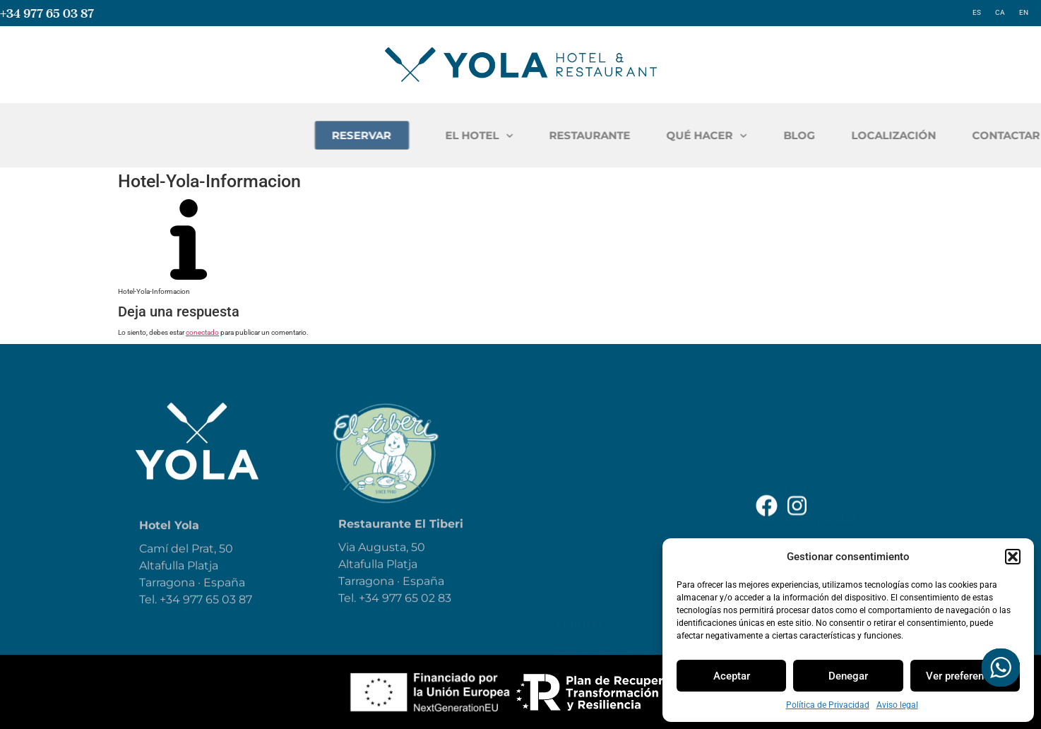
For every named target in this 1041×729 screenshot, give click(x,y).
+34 (370, 618)
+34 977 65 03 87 (47, 13)
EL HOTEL (636, 136)
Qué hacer (585, 490)
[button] (1013, 557)
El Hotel (580, 428)
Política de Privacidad (827, 705)
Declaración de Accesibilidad (821, 474)
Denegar (848, 676)
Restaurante (593, 459)
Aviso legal (897, 705)
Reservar (581, 552)
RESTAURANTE (747, 135)
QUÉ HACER (864, 136)
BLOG (956, 135)
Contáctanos (594, 614)
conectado (202, 332)
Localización (594, 583)
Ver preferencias (965, 676)
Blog (569, 521)
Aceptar (731, 676)
